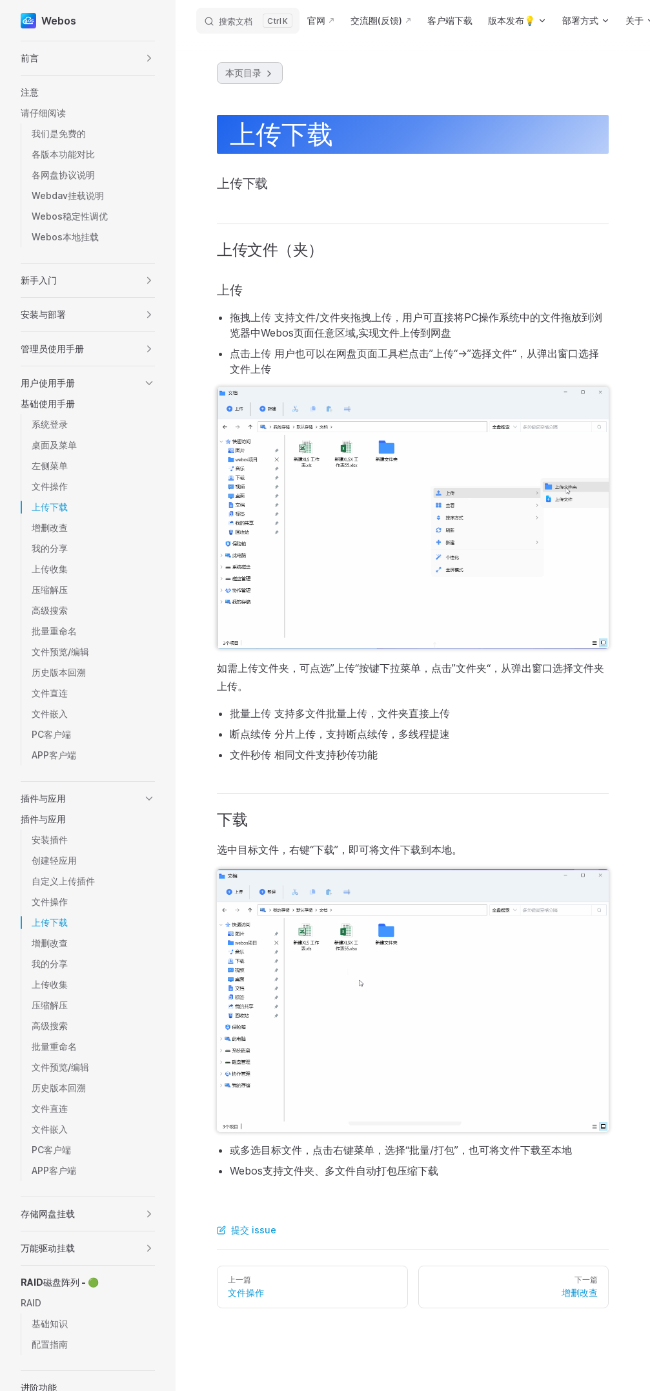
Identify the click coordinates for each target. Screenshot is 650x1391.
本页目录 (249, 73)
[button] (88, 58)
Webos (48, 20)
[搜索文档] (248, 21)
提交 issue (246, 1229)
